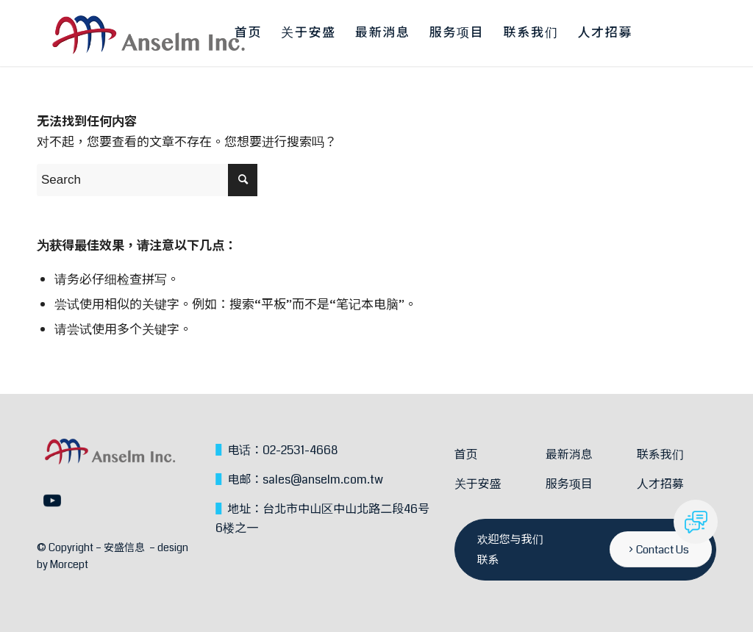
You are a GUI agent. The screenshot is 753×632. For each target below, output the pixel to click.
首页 (466, 454)
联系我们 (660, 454)
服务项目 (569, 483)
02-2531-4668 (300, 450)
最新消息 (569, 454)
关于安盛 (478, 483)
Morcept (69, 564)
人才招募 (660, 483)
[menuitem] (248, 33)
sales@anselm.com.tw (323, 479)
